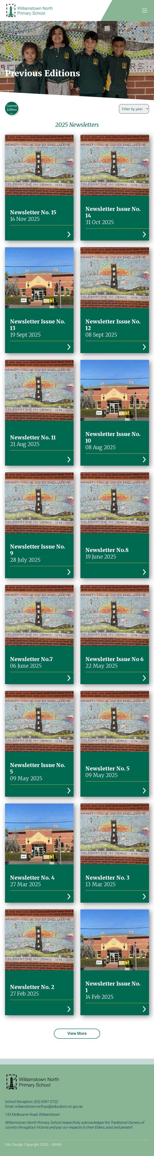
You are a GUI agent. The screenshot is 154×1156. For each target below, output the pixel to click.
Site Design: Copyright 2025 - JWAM (33, 1144)
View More (77, 1033)
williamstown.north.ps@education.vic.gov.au (49, 1106)
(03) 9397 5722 (46, 1102)
